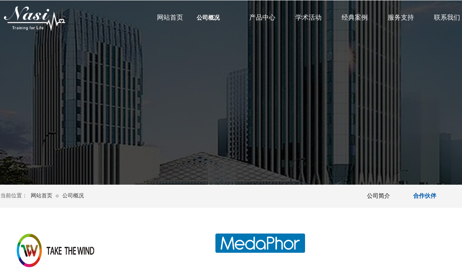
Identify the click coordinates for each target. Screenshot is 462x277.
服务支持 (401, 17)
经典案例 (355, 17)
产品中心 (262, 17)
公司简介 (378, 196)
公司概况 (208, 18)
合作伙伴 (424, 196)
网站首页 (170, 17)
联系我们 (447, 17)
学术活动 (308, 17)
